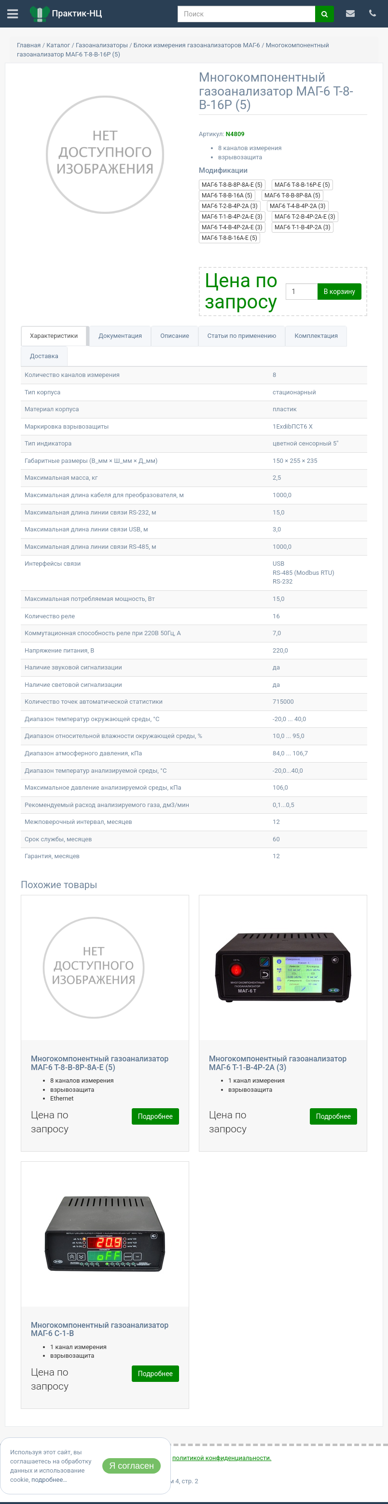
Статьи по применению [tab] (242, 335)
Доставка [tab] (44, 356)
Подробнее (155, 1116)
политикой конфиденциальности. (221, 1458)
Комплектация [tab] (316, 335)
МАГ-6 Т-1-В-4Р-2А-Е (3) (232, 216)
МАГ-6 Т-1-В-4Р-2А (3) (303, 227)
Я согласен (131, 1466)
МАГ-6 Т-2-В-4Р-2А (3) (230, 206)
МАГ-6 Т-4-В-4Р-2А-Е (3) (232, 227)
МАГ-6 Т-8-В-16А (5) (227, 195)
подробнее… (49, 1479)
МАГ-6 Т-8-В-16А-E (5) (229, 238)
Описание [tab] (174, 335)
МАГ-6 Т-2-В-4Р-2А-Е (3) (305, 216)
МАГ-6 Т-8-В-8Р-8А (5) (292, 195)
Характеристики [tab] (54, 335)
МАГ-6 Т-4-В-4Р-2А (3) (298, 206)
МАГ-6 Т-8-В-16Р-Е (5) (302, 184)
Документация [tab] (120, 335)
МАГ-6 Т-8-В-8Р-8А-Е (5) (232, 184)
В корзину (339, 291)
